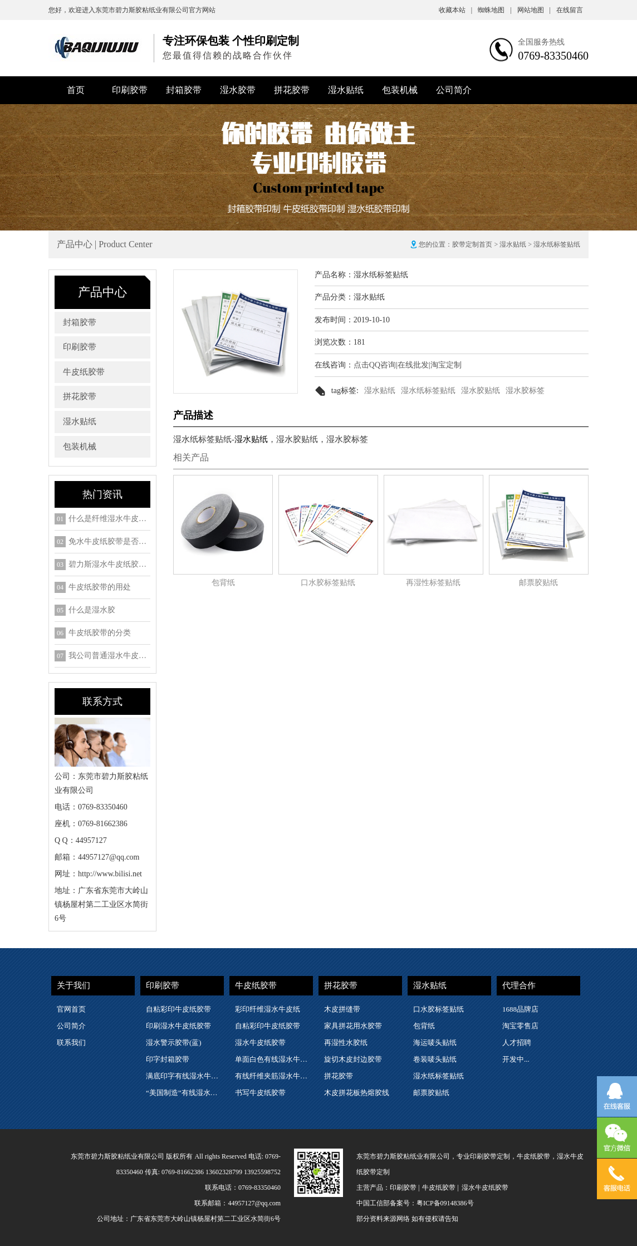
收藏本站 (455, 10)
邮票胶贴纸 (538, 582)
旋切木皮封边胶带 (353, 1059)
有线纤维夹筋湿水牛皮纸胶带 (273, 1076)
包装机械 (400, 90)
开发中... (516, 1059)
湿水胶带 (238, 90)
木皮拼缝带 (342, 1009)
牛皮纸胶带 (84, 371)
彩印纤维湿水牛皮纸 (267, 1009)
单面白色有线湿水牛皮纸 (273, 1059)
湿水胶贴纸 (480, 390)
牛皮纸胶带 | (440, 1187)
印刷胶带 (130, 90)
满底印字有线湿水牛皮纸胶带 (184, 1076)
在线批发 (413, 365)
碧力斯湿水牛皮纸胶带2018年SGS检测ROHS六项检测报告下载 (109, 564)
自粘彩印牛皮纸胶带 (178, 1009)
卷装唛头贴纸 (435, 1059)
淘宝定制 (446, 365)
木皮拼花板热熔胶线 (356, 1092)
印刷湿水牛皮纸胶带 (178, 1026)
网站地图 (534, 10)
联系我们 (71, 1042)
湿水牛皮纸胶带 (260, 1042)
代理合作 (519, 985)
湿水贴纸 (346, 90)
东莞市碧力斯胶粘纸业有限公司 (142, 10)
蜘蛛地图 (494, 10)
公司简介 (454, 90)
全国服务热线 (541, 42)
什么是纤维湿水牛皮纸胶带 (109, 518)
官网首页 (71, 1009)
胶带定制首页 (472, 244)
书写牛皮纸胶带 (260, 1092)
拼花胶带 (292, 90)
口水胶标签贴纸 (328, 582)
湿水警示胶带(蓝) (174, 1042)
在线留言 (569, 10)
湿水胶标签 (525, 390)
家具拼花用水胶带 (353, 1026)
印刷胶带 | (404, 1187)
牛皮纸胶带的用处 (99, 587)
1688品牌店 (520, 1009)
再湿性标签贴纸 (433, 582)
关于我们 (73, 985)
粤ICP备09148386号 (445, 1203)
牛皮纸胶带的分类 (99, 633)
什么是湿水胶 (91, 610)
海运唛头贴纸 (435, 1042)
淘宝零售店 (520, 1026)
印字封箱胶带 (167, 1059)
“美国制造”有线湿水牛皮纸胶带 (184, 1092)
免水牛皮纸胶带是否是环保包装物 (109, 541)
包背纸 (223, 582)
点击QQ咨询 (375, 365)
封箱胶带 (184, 90)
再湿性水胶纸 (345, 1042)
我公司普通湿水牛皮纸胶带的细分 (109, 655)
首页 (76, 90)
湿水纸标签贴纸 (428, 390)
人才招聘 (516, 1042)
